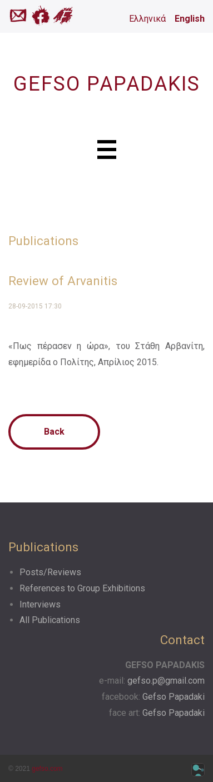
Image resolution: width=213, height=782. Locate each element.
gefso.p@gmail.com (166, 680)
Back (54, 431)
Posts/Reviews (50, 572)
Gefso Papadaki (173, 696)
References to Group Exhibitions (82, 588)
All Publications (49, 620)
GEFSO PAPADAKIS (106, 84)
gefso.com (47, 769)
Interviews (40, 604)
